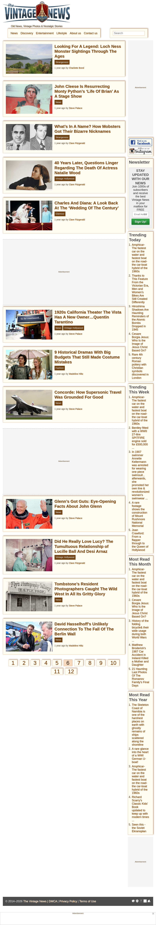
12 (71, 671)
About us (75, 33)
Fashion (60, 368)
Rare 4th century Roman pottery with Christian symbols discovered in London (140, 366)
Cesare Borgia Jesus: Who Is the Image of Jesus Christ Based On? (140, 342)
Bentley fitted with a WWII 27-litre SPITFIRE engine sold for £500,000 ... (140, 437)
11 (57, 671)
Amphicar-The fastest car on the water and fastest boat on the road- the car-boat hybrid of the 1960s (139, 258)
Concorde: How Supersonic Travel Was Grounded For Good (88, 394)
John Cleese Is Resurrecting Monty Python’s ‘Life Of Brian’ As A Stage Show (87, 91)
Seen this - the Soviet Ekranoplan (139, 828)
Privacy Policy (68, 901)
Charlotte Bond (76, 68)
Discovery (27, 33)
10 (113, 663)
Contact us (90, 33)
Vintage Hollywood (65, 178)
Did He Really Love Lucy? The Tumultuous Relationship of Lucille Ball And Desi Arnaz (84, 546)
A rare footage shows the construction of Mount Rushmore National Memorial (139, 514)
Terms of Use (87, 901)
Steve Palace (75, 108)
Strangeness (62, 62)
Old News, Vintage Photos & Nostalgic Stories (36, 26)
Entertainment (45, 33)
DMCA (53, 901)
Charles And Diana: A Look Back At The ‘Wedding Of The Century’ (87, 205)
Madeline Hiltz (76, 374)
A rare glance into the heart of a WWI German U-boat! (140, 755)
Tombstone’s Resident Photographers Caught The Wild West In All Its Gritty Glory (86, 589)
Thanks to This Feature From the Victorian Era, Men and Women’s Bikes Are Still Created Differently (140, 289)
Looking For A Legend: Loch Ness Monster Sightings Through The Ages (88, 51)
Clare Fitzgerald (77, 143)
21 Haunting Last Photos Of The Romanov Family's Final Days (140, 677)
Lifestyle (61, 33)
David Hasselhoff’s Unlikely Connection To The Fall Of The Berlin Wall (84, 629)
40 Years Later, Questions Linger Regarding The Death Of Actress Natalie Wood (86, 167)
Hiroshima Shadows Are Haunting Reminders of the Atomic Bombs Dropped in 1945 (140, 318)
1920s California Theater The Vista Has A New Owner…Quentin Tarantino (88, 317)
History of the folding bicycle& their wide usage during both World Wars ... (140, 630)
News (14, 33)
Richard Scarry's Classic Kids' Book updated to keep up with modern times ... (140, 808)
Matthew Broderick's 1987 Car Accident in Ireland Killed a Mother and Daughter (140, 654)
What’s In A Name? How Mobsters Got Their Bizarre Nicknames (88, 129)
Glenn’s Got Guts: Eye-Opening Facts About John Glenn (85, 504)
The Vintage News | (36, 901)
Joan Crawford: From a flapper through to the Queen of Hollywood (140, 539)
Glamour (60, 213)
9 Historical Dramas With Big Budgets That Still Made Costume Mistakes (87, 357)
